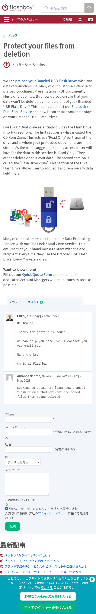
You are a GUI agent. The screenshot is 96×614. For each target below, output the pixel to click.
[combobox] (63, 8)
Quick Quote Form (37, 274)
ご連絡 (67, 19)
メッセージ (12, 470)
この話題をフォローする (20, 502)
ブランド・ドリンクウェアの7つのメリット (33, 561)
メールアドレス (15, 427)
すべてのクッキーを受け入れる (48, 607)
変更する (47, 587)
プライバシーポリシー (53, 513)
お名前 (9, 414)
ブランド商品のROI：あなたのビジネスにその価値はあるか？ (45, 566)
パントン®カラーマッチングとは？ (27, 555)
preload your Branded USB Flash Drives (46, 80)
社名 (8, 444)
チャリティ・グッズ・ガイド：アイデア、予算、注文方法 (42, 572)
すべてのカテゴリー (21, 19)
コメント (35, 302)
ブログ (10, 35)
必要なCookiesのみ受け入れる (48, 596)
